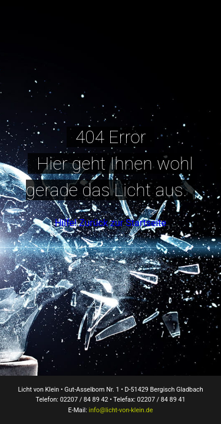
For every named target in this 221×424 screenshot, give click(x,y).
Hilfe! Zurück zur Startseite (110, 222)
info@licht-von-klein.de (121, 410)
